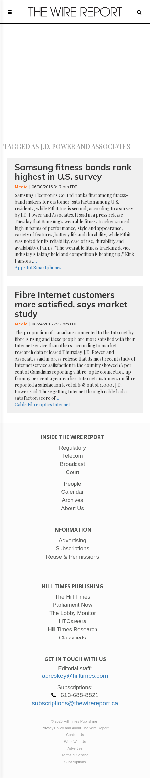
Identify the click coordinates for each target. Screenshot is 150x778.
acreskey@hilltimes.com (75, 675)
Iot (29, 267)
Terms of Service (75, 755)
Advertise (75, 748)
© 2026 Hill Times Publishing (75, 721)
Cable (21, 404)
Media (21, 187)
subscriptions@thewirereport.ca (75, 703)
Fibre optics (40, 404)
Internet (61, 404)
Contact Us (75, 735)
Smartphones (47, 267)
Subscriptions (75, 762)
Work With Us (75, 742)
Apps (20, 267)
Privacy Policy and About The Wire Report (75, 728)
